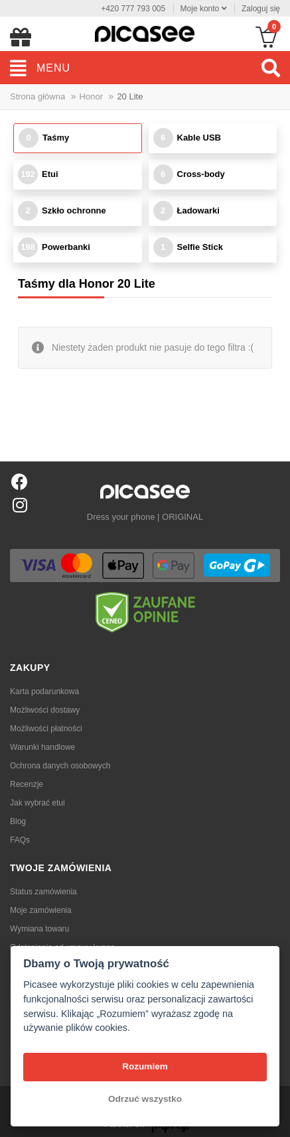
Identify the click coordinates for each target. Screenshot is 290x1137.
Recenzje (26, 784)
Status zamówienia (43, 891)
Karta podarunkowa (44, 691)
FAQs (20, 840)
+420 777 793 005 (133, 8)
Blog (18, 821)
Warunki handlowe (42, 747)
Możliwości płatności (46, 728)
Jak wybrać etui (37, 803)
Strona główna (37, 96)
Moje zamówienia (41, 910)
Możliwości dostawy (45, 710)
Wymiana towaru (39, 928)
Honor (91, 96)
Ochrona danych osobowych (60, 765)
